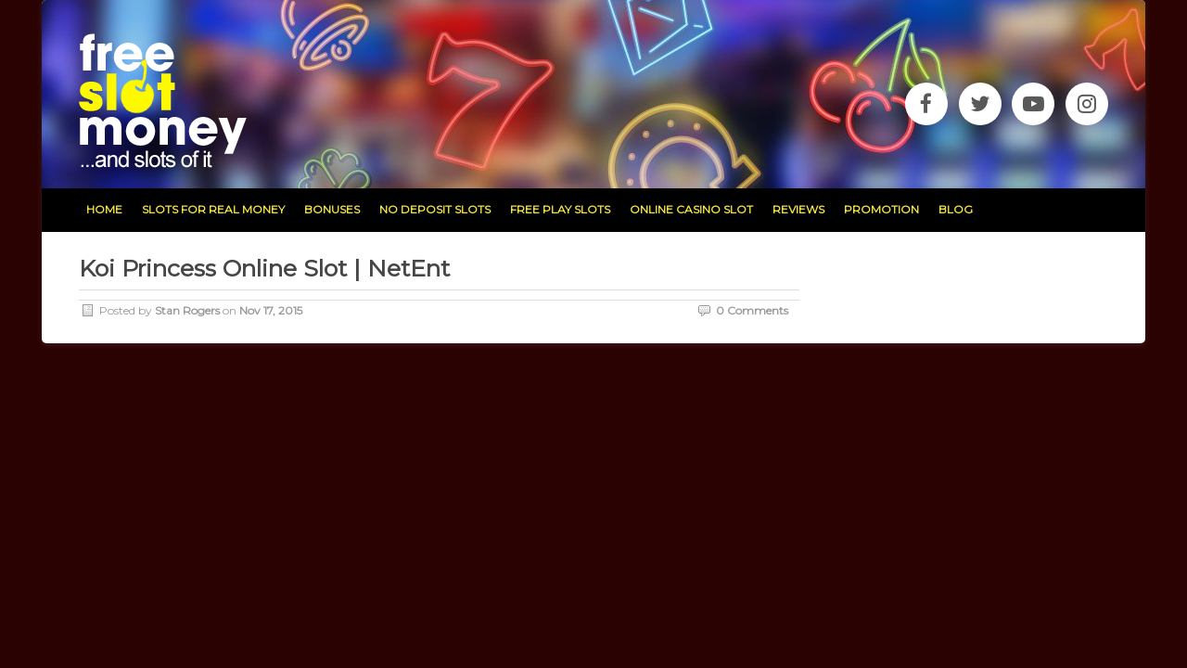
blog (955, 209)
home (104, 209)
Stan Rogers (187, 310)
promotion (881, 209)
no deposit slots (435, 209)
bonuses (332, 209)
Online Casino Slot (691, 209)
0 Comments (752, 310)
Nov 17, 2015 (270, 310)
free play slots (560, 209)
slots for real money (213, 209)
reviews (798, 209)
